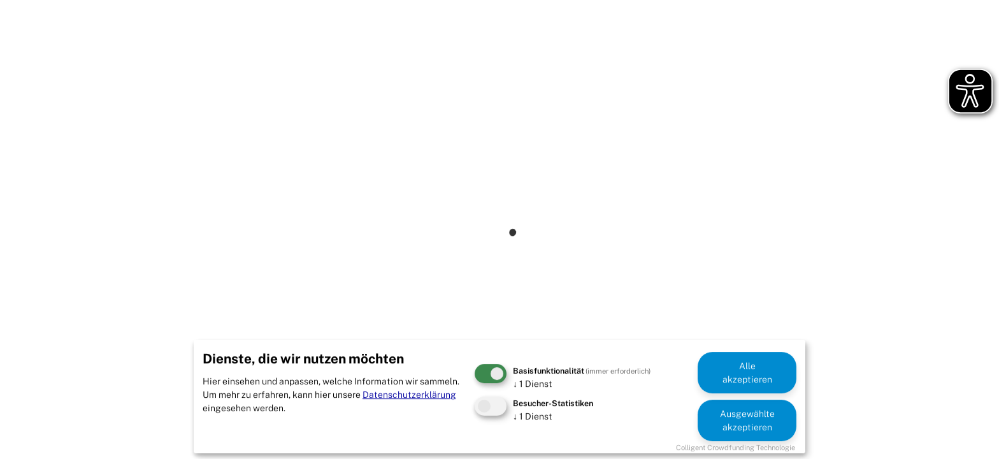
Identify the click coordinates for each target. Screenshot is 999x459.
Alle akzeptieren (747, 372)
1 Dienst (532, 384)
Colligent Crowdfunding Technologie (735, 447)
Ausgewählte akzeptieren (747, 420)
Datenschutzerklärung (409, 395)
